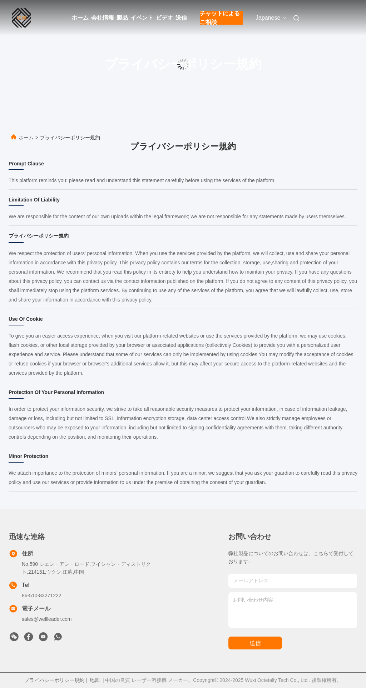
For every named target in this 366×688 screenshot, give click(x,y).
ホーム (80, 18)
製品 (122, 18)
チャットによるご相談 (220, 18)
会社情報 (102, 18)
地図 (95, 680)
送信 (181, 18)
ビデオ (164, 18)
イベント (141, 18)
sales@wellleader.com (47, 619)
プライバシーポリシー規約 (54, 680)
